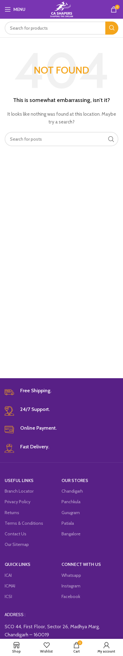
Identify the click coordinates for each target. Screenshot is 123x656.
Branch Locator (19, 491)
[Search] (61, 28)
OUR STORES (75, 480)
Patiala (68, 523)
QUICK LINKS (17, 564)
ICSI (8, 596)
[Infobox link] (61, 392)
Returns (12, 512)
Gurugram (71, 512)
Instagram (71, 586)
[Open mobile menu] (15, 9)
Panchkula (71, 501)
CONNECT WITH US (81, 564)
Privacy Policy (17, 501)
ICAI (8, 575)
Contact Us (15, 534)
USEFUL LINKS (19, 480)
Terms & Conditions (24, 523)
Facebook (71, 596)
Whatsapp (71, 575)
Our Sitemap (17, 544)
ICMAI (10, 586)
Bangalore (71, 534)
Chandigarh (72, 491)
